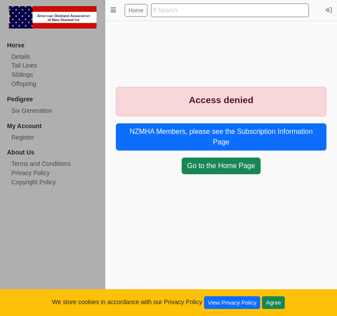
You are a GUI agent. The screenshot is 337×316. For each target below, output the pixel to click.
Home (136, 10)
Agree (273, 302)
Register (22, 137)
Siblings (22, 74)
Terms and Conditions (41, 163)
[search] (230, 10)
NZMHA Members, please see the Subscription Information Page (220, 137)
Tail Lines (24, 65)
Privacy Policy (30, 172)
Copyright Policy (33, 182)
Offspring (23, 83)
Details (20, 56)
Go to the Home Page (221, 165)
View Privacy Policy (232, 302)
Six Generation (31, 110)
